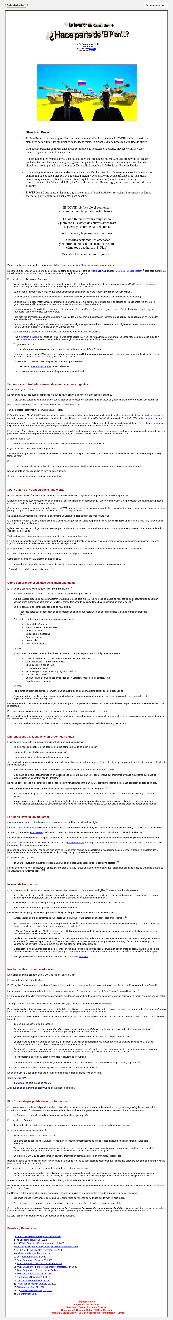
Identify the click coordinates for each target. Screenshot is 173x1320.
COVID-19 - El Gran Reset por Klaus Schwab (38, 1236)
